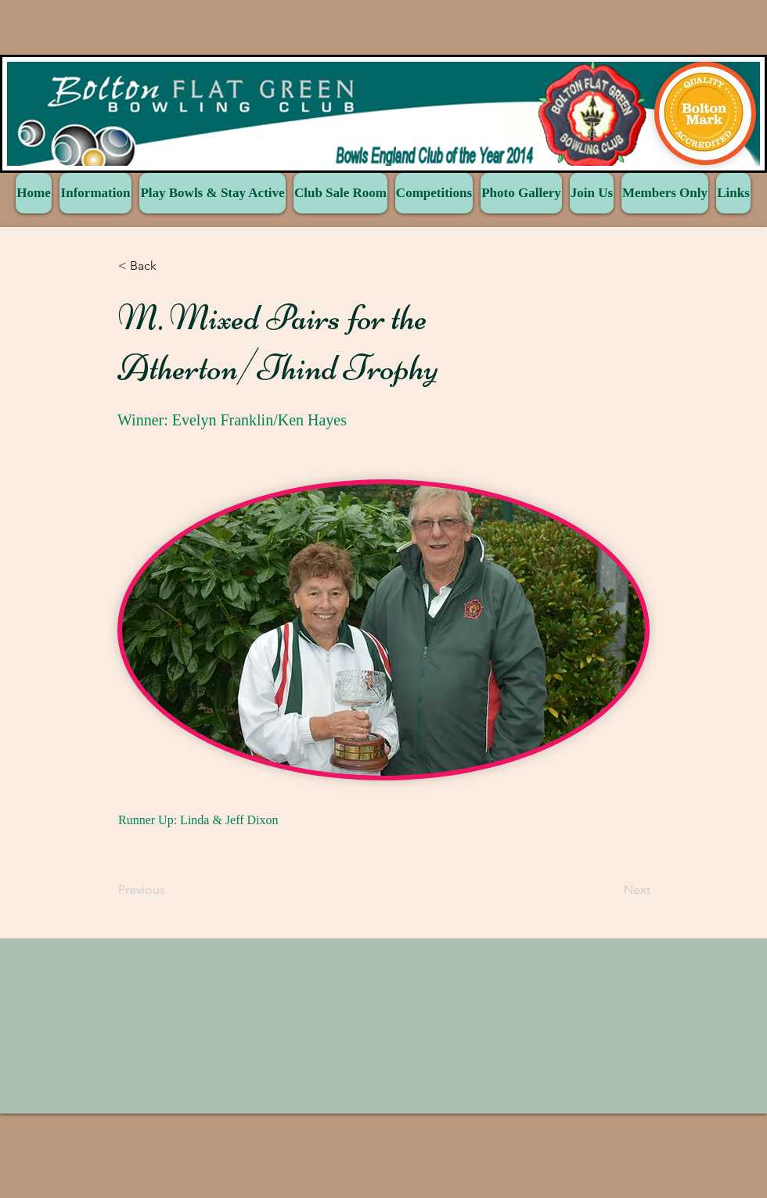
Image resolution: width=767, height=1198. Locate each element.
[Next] (611, 890)
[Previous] (169, 890)
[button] (169, 266)
